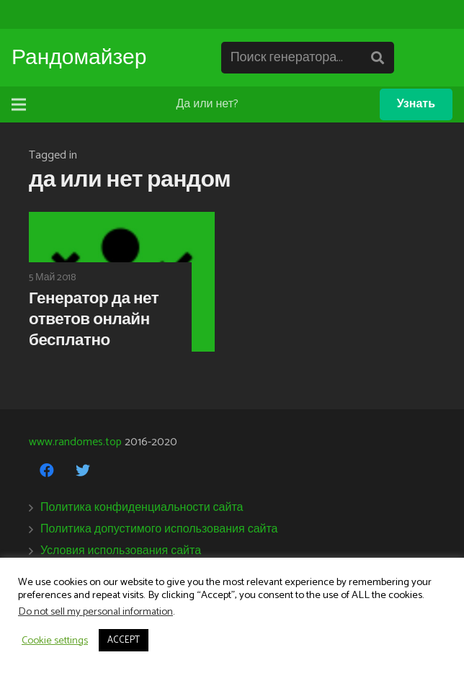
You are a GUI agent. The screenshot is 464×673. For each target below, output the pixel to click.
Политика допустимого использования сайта (159, 529)
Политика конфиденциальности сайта (141, 507)
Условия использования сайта (120, 551)
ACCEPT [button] (123, 640)
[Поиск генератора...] (307, 58)
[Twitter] (83, 471)
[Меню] (18, 104)
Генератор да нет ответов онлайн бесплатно (94, 319)
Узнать (416, 104)
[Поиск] (378, 58)
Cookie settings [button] (55, 640)
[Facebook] (47, 471)
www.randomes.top (75, 442)
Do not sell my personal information (95, 611)
